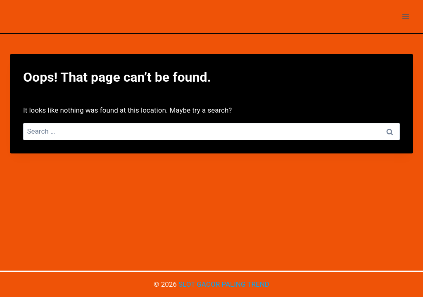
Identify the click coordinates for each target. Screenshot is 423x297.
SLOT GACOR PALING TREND (223, 284)
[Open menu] (405, 16)
